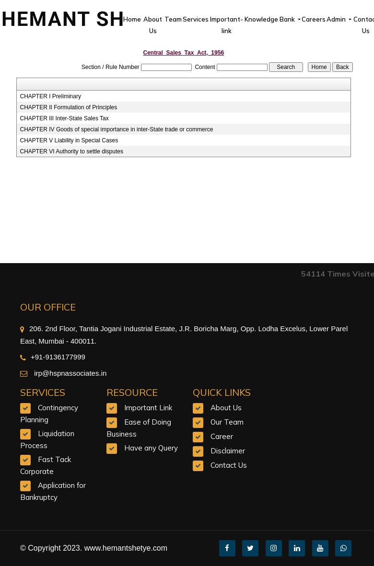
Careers (314, 19)
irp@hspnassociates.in (69, 373)
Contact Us (228, 465)
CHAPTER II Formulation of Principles (68, 107)
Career (221, 436)
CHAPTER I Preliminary (50, 96)
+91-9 (34, 357)
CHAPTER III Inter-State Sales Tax (64, 118)
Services (196, 19)
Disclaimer (227, 450)
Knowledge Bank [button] (270, 19)
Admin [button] (337, 19)
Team (173, 19)
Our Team (227, 422)
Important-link (226, 25)
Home (132, 19)
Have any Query (151, 447)
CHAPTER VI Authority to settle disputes (71, 151)
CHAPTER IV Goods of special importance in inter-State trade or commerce (116, 129)
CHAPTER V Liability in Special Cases (69, 140)
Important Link (148, 407)
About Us (152, 25)
